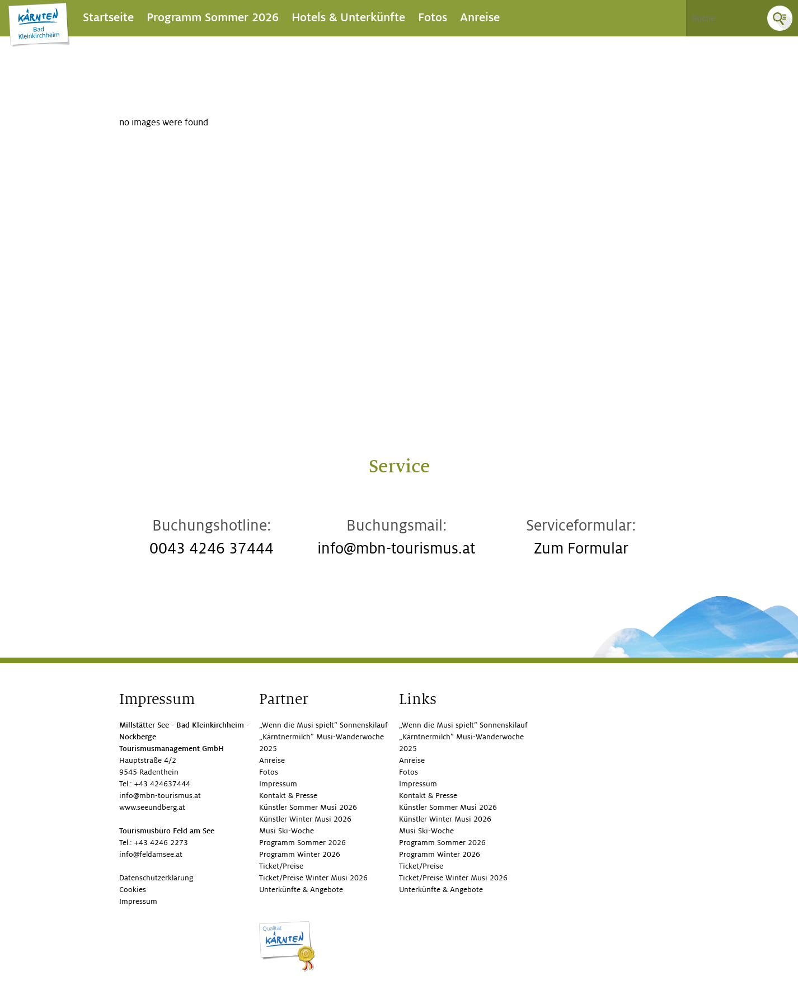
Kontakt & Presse (288, 795)
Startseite (108, 17)
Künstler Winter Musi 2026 (305, 819)
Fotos (432, 17)
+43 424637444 (162, 784)
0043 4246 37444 (211, 548)
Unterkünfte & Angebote (301, 889)
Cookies (132, 889)
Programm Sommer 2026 (213, 17)
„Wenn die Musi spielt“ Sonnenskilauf (323, 725)
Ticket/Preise (281, 866)
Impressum (138, 901)
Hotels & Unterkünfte (348, 17)
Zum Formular (581, 548)
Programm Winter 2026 (299, 854)
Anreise (480, 17)
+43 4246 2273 (161, 842)
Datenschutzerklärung (156, 878)
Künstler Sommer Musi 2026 (308, 807)
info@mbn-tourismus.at (396, 548)
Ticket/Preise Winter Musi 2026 (313, 878)
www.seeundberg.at (152, 807)
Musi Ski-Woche (286, 831)
